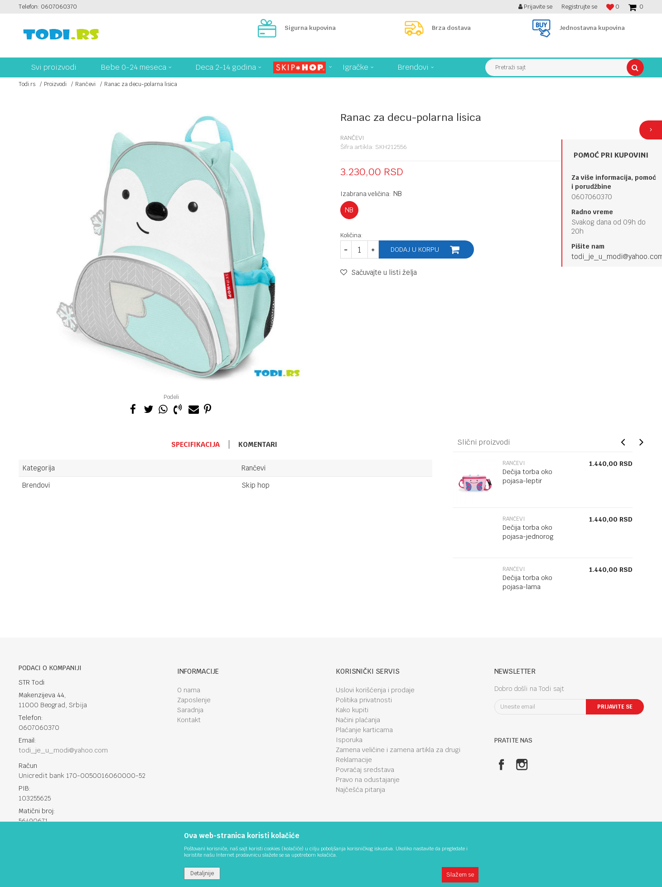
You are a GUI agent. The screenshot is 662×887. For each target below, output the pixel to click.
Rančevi (85, 84)
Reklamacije (354, 759)
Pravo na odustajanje (368, 779)
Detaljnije (202, 873)
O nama (188, 690)
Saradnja (190, 710)
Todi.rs (27, 84)
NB (349, 210)
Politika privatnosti (364, 700)
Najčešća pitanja (360, 789)
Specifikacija (195, 444)
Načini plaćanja (358, 720)
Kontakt (189, 720)
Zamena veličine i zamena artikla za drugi (398, 749)
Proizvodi (55, 84)
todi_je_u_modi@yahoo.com (63, 750)
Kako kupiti (352, 710)
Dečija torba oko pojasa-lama (527, 582)
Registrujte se (579, 6)
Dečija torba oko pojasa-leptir (527, 476)
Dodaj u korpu (415, 249)
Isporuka (349, 739)
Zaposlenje (194, 700)
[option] (173, 248)
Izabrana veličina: (371, 193)
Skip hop (256, 485)
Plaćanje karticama (364, 730)
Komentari (257, 444)
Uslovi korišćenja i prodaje (375, 690)
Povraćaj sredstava (365, 769)
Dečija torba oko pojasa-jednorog (528, 532)
